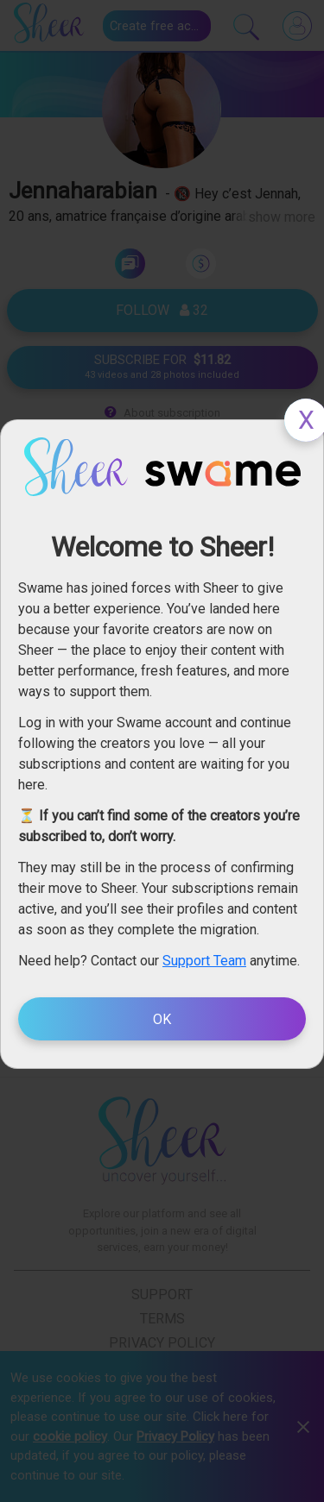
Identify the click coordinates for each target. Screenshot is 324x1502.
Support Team (204, 960)
